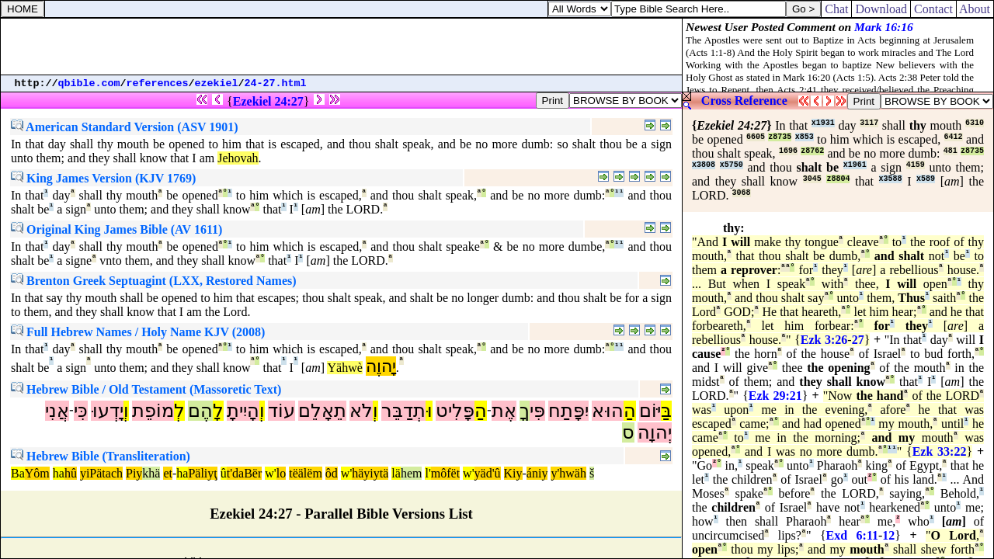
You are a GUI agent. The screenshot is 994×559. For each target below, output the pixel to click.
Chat (836, 9)
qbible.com (89, 83)
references (158, 83)
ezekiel (216, 83)
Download (881, 9)
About (975, 9)
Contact (933, 9)
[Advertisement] (341, 46)
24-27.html (276, 83)
